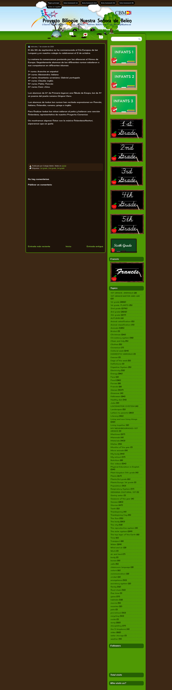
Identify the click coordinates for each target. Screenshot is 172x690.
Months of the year (120, 447)
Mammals (115, 437)
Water (113, 544)
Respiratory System (120, 489)
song (113, 622)
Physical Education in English (125, 467)
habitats (114, 600)
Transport (115, 541)
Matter (114, 444)
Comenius (115, 347)
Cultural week (117, 351)
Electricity (115, 370)
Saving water (117, 495)
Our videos (116, 464)
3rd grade (60, 168)
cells (113, 564)
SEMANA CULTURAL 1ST (123, 492)
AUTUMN (115, 318)
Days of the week (119, 360)
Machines (115, 434)
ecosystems (116, 580)
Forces (114, 383)
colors (114, 570)
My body (115, 454)
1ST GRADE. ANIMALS (122, 293)
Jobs (113, 403)
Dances (114, 357)
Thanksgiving (117, 512)
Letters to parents (119, 413)
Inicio (68, 246)
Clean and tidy (118, 341)
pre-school (116, 613)
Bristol (114, 331)
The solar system (119, 531)
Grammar (115, 393)
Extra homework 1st (71, 3)
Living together (118, 425)
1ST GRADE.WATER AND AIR (125, 296)
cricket (114, 577)
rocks (113, 619)
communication (118, 574)
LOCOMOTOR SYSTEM (123, 406)
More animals (117, 450)
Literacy (114, 416)
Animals (114, 328)
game (113, 596)
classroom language (120, 567)
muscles (114, 606)
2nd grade (52, 168)
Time (113, 538)
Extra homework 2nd (89, 3)
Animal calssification (121, 321)
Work (113, 551)
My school (116, 457)
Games (114, 390)
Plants (114, 476)
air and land (116, 554)
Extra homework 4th (127, 3)
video (113, 632)
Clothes (114, 344)
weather (114, 639)
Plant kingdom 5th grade (123, 472)
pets (113, 609)
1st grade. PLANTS (120, 305)
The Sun (115, 518)
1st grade (43, 168)
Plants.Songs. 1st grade (122, 482)
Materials (115, 441)
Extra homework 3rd (108, 3)
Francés (114, 387)
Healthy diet (116, 400)
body (113, 557)
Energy (114, 373)
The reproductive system (122, 528)
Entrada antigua (95, 246)
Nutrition (115, 460)
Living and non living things (124, 419)
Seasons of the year (120, 499)
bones (114, 560)
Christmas (116, 334)
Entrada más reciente (39, 246)
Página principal (53, 3)
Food (113, 380)
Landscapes (116, 409)
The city (114, 525)
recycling (115, 616)
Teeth (113, 508)
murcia (114, 603)
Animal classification (121, 325)
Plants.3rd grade (119, 479)
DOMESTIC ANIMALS (122, 354)
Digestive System (119, 367)
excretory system (119, 583)
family (113, 587)
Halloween (115, 396)
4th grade (115, 315)
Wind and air (117, 547)
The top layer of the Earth (123, 534)
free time (115, 593)
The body (115, 521)
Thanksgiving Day (119, 515)
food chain (116, 590)
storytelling (116, 626)
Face (113, 377)
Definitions (116, 364)
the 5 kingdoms (118, 629)
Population (116, 486)
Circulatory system (120, 338)
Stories (114, 505)
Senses (114, 502)
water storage (117, 635)
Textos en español (54, 7)
